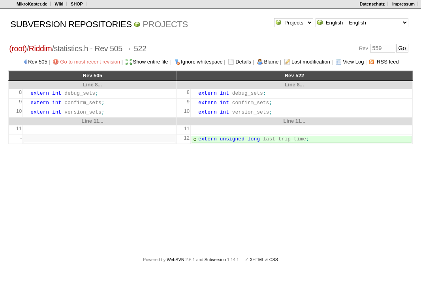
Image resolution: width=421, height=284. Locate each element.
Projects (165, 24)
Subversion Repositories (71, 24)
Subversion (215, 259)
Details (243, 62)
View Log (353, 62)
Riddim (40, 48)
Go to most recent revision (90, 62)
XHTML (257, 259)
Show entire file (150, 62)
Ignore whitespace (202, 62)
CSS (273, 259)
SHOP (77, 4)
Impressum (403, 4)
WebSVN (175, 259)
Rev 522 (294, 75)
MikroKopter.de (32, 4)
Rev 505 (37, 62)
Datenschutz (372, 4)
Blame (271, 62)
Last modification (310, 62)
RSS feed (388, 62)
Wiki (59, 4)
